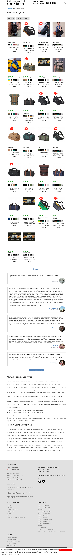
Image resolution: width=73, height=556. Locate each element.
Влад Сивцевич (54, 362)
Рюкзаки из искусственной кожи (47, 529)
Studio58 (15, 4)
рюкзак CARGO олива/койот (14, 118)
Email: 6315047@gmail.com (14, 479)
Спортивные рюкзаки (44, 509)
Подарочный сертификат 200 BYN (43, 84)
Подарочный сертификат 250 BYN (29, 223)
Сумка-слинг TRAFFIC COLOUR (14, 84)
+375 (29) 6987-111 (38, 2)
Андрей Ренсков (53, 279)
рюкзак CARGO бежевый (59, 84)
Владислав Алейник (53, 308)
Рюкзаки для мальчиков (45, 519)
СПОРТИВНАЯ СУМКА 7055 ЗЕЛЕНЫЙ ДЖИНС (44, 153)
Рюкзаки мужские (43, 515)
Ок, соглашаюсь (65, 550)
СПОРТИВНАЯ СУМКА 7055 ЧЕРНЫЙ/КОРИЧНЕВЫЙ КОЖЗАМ (29, 119)
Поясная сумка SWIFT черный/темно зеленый (43, 48)
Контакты (10, 513)
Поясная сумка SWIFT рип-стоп (43, 118)
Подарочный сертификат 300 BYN (29, 258)
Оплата (9, 505)
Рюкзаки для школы (43, 505)
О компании (10, 511)
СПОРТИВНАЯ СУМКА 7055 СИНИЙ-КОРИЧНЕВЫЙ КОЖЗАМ (14, 223)
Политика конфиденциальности (16, 517)
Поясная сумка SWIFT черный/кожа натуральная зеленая (58, 155)
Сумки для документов (13, 541)
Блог (8, 515)
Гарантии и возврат (12, 509)
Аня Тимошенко (54, 327)
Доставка (10, 507)
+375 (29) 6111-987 (38, 4)
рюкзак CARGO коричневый (44, 189)
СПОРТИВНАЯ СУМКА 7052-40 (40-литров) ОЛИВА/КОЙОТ (29, 84)
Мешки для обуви (11, 545)
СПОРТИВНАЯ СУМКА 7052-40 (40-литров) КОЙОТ (14, 153)
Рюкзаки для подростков (45, 523)
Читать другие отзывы (36, 370)
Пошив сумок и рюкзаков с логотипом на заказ (51, 531)
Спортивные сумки (12, 539)
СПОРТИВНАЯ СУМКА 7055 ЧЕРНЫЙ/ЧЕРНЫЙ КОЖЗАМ (59, 48)
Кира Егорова (54, 345)
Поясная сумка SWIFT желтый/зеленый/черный (43, 224)
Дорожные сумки (12, 537)
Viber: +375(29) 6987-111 (13, 473)
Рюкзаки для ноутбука (44, 507)
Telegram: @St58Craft (13, 477)
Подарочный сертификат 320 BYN (14, 258)
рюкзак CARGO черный (14, 48)
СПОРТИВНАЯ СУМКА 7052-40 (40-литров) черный (14, 189)
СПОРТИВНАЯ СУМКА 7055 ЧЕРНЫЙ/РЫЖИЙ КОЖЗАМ (29, 189)
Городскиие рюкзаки (44, 513)
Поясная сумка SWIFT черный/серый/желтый (58, 224)
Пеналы (40, 525)
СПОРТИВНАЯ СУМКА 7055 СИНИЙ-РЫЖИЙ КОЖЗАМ (58, 189)
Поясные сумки (11, 543)
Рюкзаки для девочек (44, 521)
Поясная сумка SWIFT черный (58, 118)
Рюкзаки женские (43, 517)
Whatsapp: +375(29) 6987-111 (15, 475)
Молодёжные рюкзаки (44, 511)
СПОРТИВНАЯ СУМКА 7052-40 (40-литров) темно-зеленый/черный (29, 155)
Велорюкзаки (42, 527)
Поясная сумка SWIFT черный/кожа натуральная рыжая (29, 50)
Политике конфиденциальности (10, 554)
